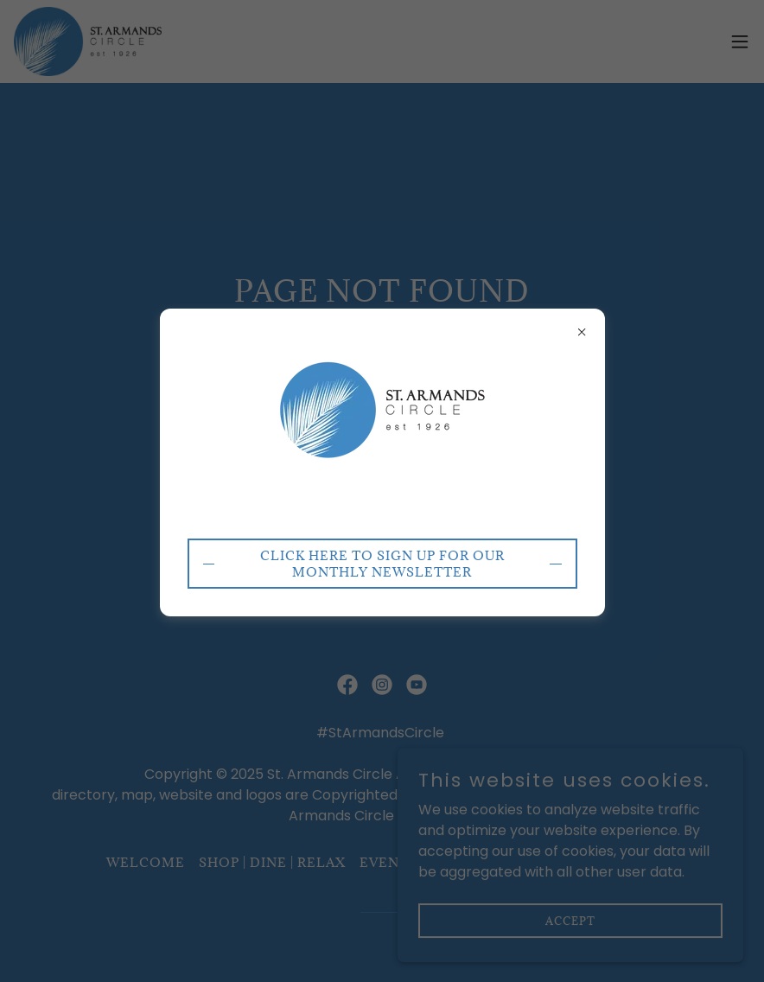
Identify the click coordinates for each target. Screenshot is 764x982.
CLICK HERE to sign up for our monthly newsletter (382, 563)
